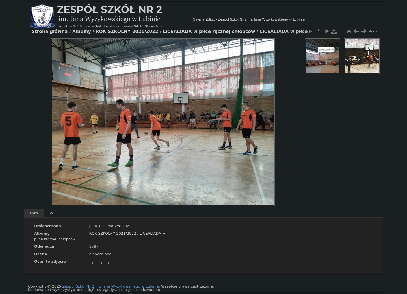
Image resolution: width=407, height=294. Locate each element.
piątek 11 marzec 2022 (110, 226)
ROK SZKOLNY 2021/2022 (112, 233)
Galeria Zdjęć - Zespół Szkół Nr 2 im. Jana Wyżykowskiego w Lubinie (249, 19)
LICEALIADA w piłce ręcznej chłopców (209, 31)
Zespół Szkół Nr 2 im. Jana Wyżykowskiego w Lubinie (110, 286)
